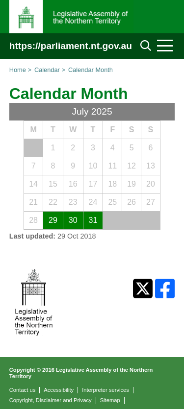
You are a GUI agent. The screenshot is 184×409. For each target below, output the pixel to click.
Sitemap (110, 400)
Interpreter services (105, 390)
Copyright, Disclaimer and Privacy (50, 400)
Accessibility (59, 390)
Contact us (22, 390)
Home (17, 69)
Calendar (47, 69)
